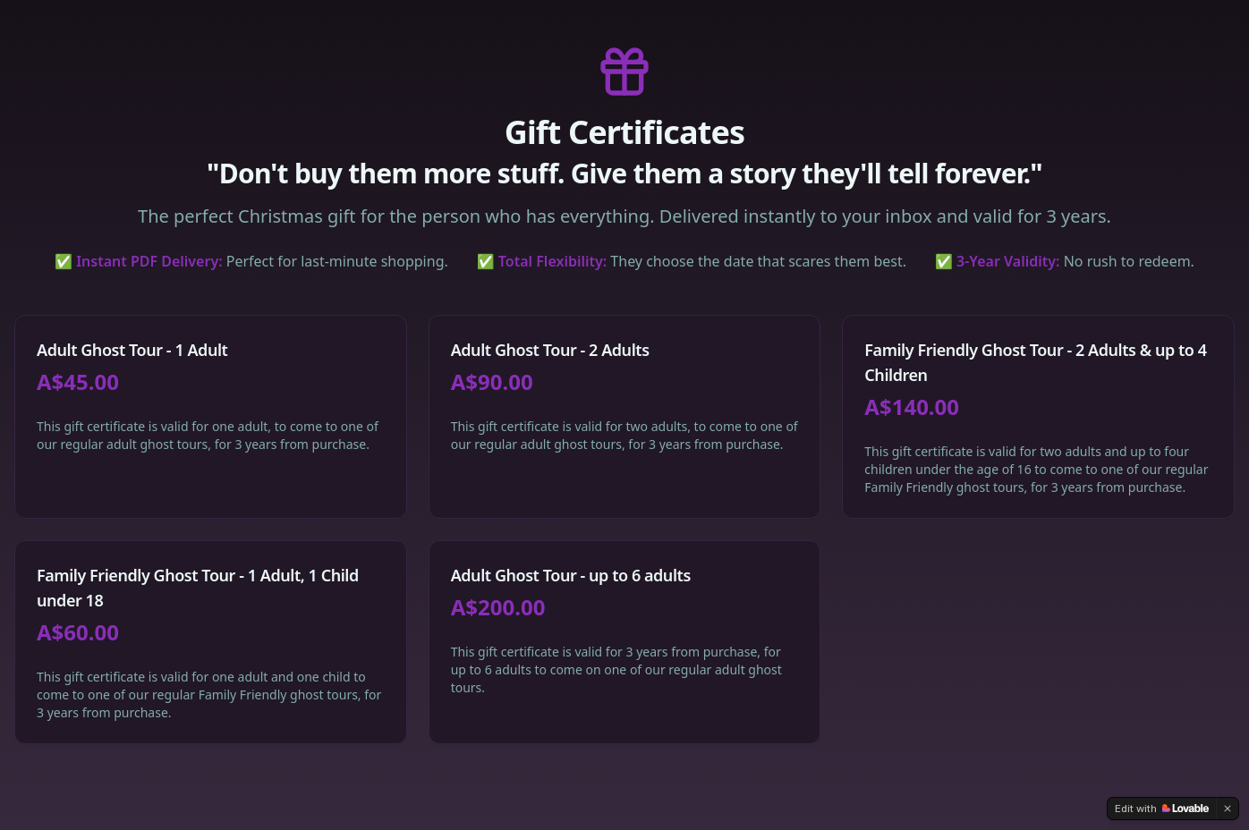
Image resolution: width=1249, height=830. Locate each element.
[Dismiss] (1227, 808)
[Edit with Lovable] (1162, 808)
